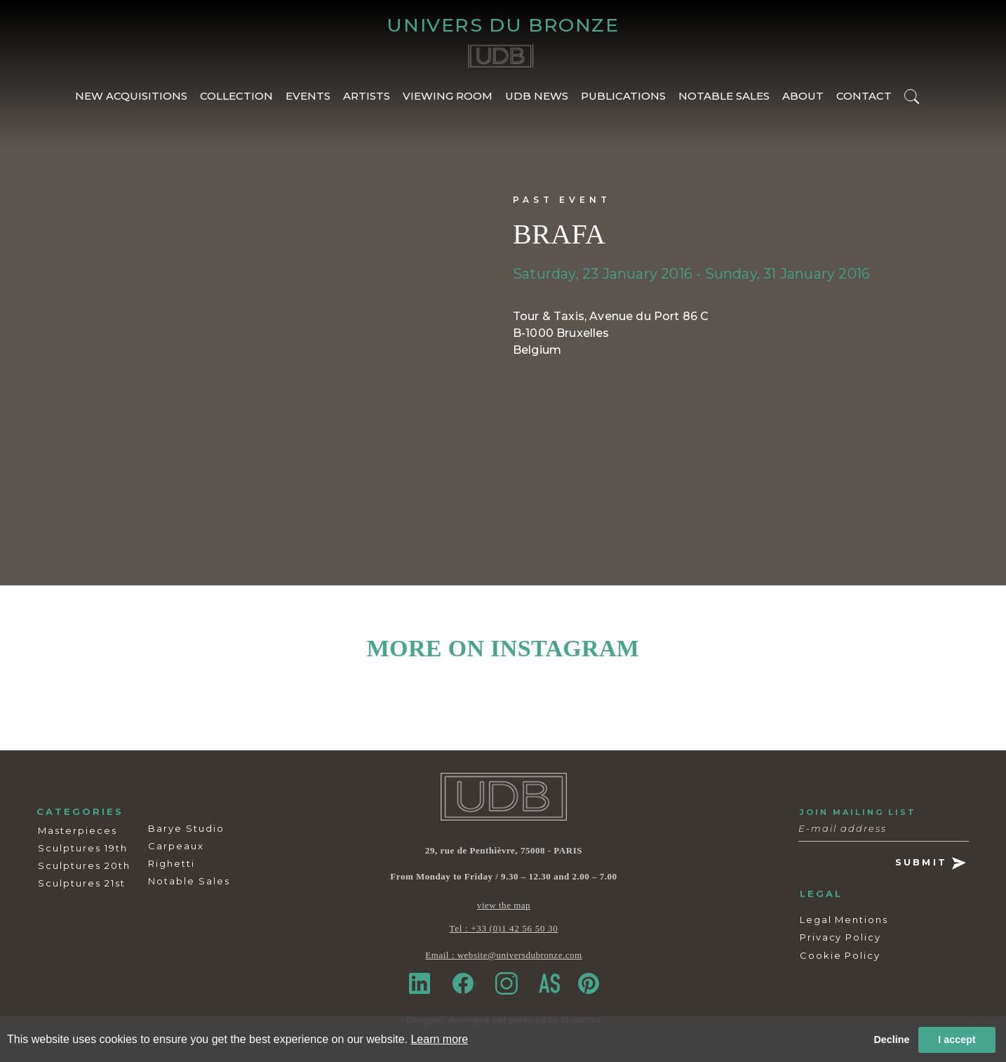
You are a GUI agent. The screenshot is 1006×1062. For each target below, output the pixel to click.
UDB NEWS (536, 95)
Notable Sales (189, 881)
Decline (891, 1039)
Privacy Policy (840, 937)
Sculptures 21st (82, 883)
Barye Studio (186, 828)
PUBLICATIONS (623, 95)
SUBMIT (930, 863)
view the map (503, 905)
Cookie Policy (840, 955)
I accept (957, 1039)
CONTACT (864, 95)
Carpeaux (176, 845)
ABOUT (803, 95)
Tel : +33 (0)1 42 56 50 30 (504, 928)
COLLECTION (236, 95)
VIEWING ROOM (447, 95)
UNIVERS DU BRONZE (503, 24)
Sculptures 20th (84, 865)
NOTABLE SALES (724, 95)
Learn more (439, 1039)
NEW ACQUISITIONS (131, 95)
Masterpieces (77, 830)
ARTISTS (366, 95)
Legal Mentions (844, 919)
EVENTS (308, 95)
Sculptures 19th (83, 848)
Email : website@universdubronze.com (503, 955)
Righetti (171, 863)
